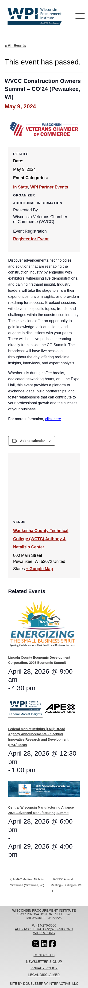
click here (53, 419)
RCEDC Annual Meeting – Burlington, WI (66, 882)
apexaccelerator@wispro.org (44, 929)
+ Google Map (39, 568)
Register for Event (31, 239)
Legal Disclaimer (44, 975)
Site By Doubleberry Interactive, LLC (44, 983)
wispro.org (44, 933)
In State (20, 187)
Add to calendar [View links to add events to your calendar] (32, 441)
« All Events (15, 46)
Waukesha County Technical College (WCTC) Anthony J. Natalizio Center (40, 538)
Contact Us (44, 955)
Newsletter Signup (44, 961)
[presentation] (42, 626)
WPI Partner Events (49, 187)
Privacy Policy (44, 968)
